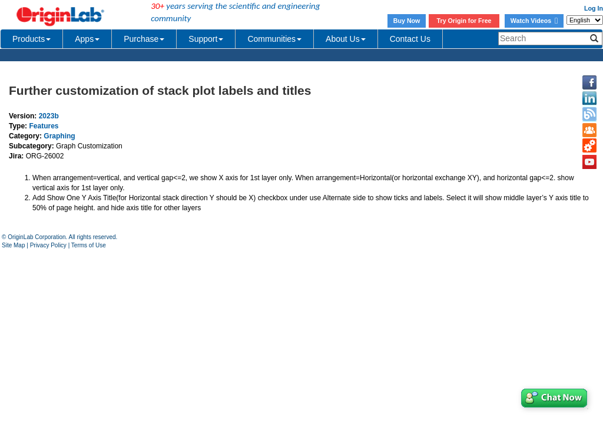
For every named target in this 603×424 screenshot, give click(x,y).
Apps (87, 39)
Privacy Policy (48, 245)
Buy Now (406, 20)
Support (205, 39)
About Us (346, 39)
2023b (49, 116)
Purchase (144, 39)
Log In (593, 8)
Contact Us (410, 39)
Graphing (59, 136)
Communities (274, 39)
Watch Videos (534, 20)
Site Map (13, 245)
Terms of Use (88, 245)
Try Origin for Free (464, 20)
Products (31, 39)
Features (43, 126)
